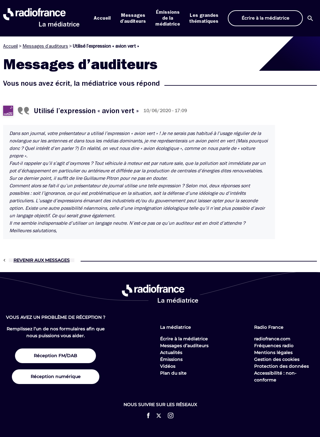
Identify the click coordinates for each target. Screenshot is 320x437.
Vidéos (167, 366)
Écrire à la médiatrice (184, 339)
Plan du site (173, 373)
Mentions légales (273, 352)
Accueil (102, 18)
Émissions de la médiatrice (167, 18)
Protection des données (281, 366)
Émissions (171, 359)
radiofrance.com (272, 339)
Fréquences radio (273, 345)
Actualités (171, 352)
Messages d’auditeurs (45, 46)
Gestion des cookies (276, 359)
